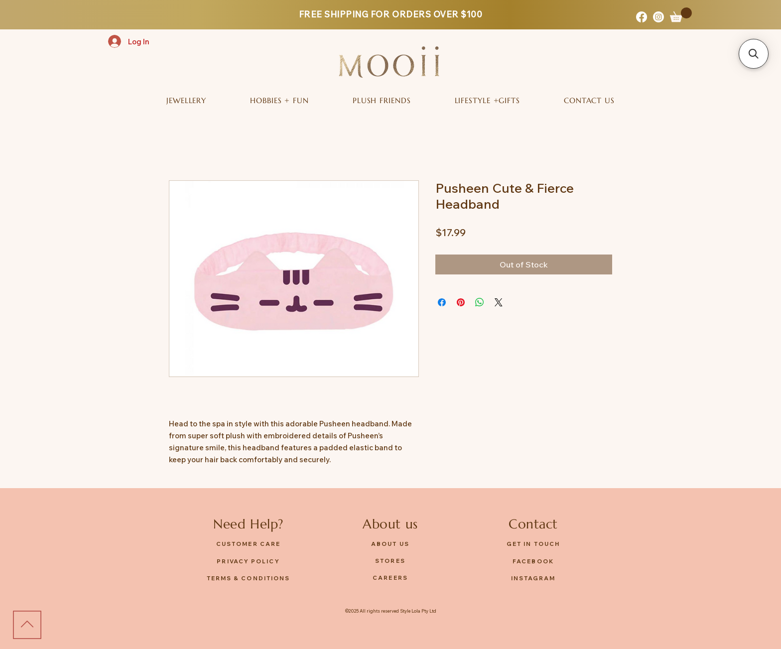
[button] (681, 14)
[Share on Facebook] (442, 302)
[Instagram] (658, 16)
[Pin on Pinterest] (461, 302)
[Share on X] (499, 302)
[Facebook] (641, 16)
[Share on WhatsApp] (480, 302)
